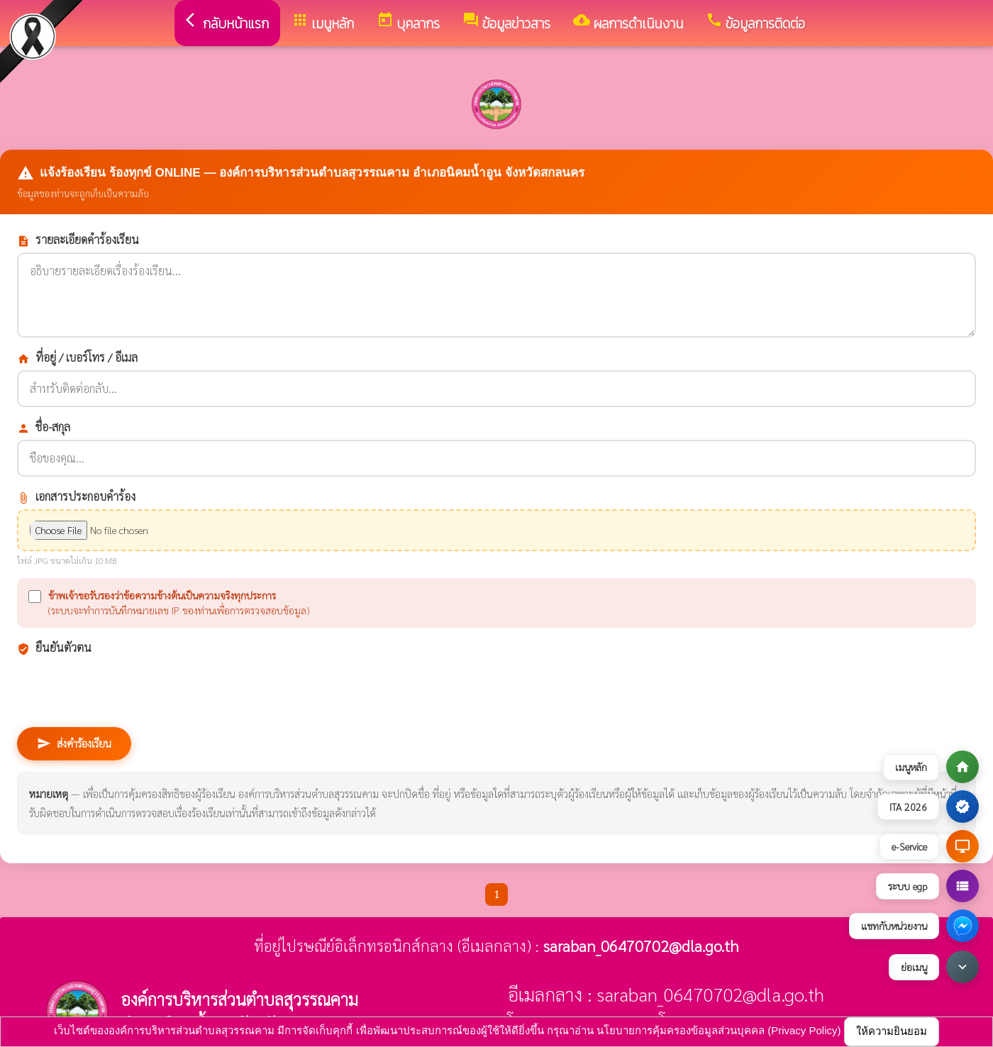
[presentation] (125, 688)
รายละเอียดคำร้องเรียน (78, 240)
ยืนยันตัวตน (54, 647)
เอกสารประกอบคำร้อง (76, 496)
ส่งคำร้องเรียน (74, 743)
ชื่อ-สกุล (43, 427)
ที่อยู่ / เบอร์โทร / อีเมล (77, 357)
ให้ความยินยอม (891, 1031)
